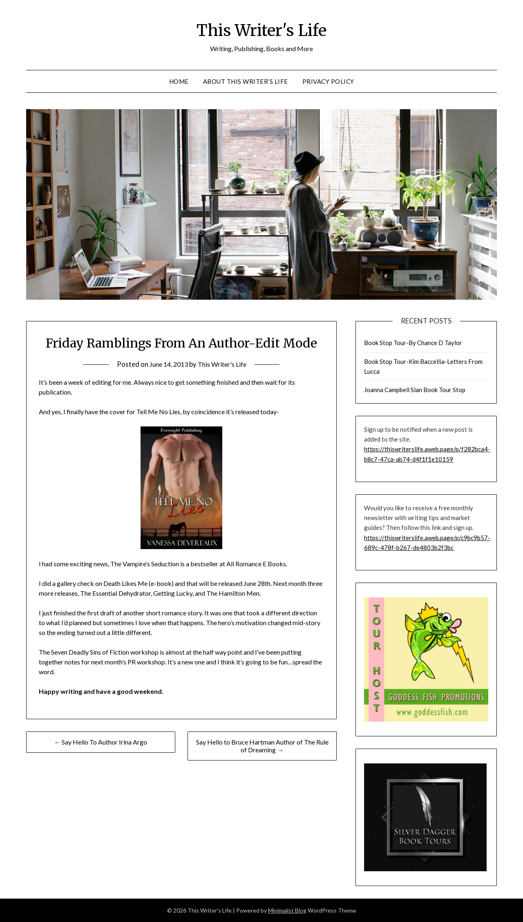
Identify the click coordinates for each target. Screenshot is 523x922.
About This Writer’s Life (245, 81)
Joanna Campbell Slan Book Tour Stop (414, 389)
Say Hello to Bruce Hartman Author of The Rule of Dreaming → (262, 746)
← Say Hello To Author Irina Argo (100, 742)
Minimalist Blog (287, 910)
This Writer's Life (262, 29)
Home (179, 81)
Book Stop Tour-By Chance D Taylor (413, 342)
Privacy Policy (328, 81)
